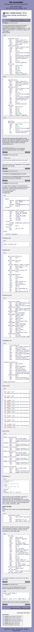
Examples (26, 629)
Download (12, 629)
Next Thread (27, 612)
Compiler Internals (15, 13)
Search (15, 6)
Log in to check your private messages (14, 8)
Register (20, 6)
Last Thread (20, 612)
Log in (25, 8)
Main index (6, 629)
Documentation (19, 629)
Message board (16, 630)
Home (11, 6)
